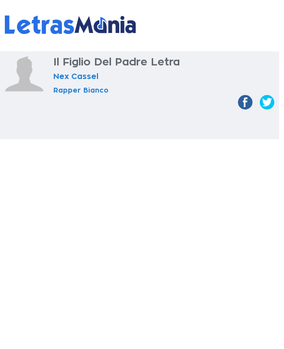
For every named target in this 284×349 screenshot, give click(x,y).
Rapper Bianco (81, 90)
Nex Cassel (75, 76)
